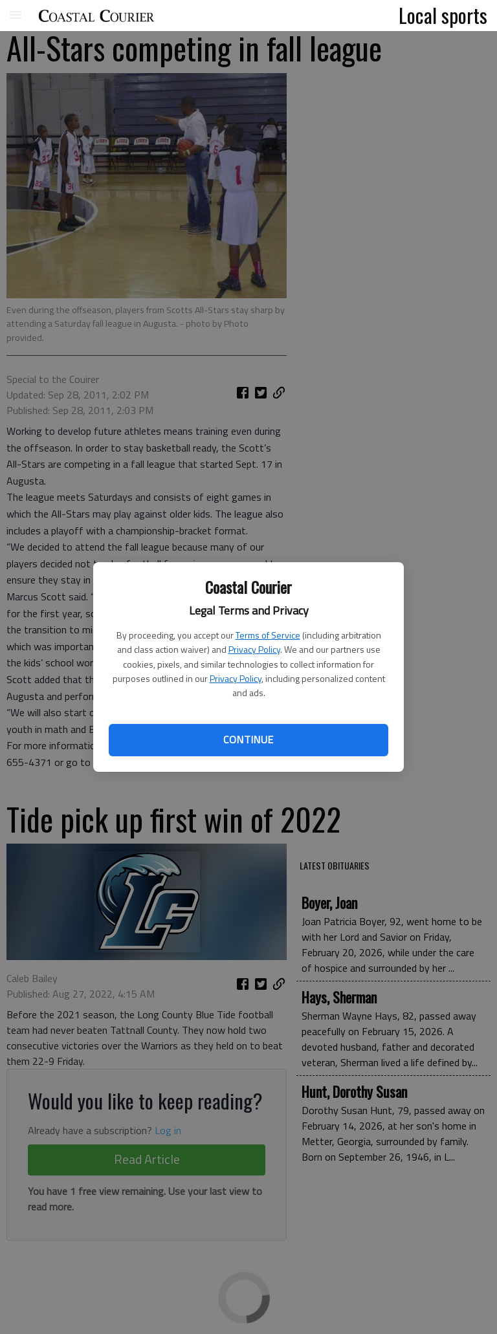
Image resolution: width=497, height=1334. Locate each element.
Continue (248, 739)
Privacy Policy (254, 649)
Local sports (443, 15)
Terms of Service (268, 635)
